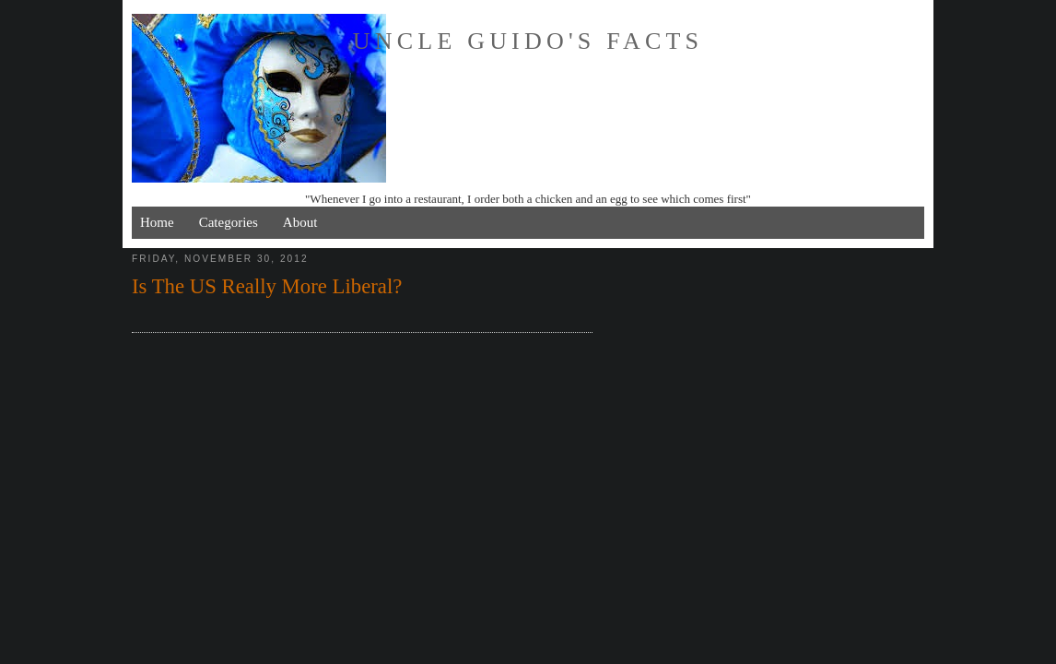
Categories (228, 222)
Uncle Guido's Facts (528, 41)
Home (157, 222)
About (300, 222)
